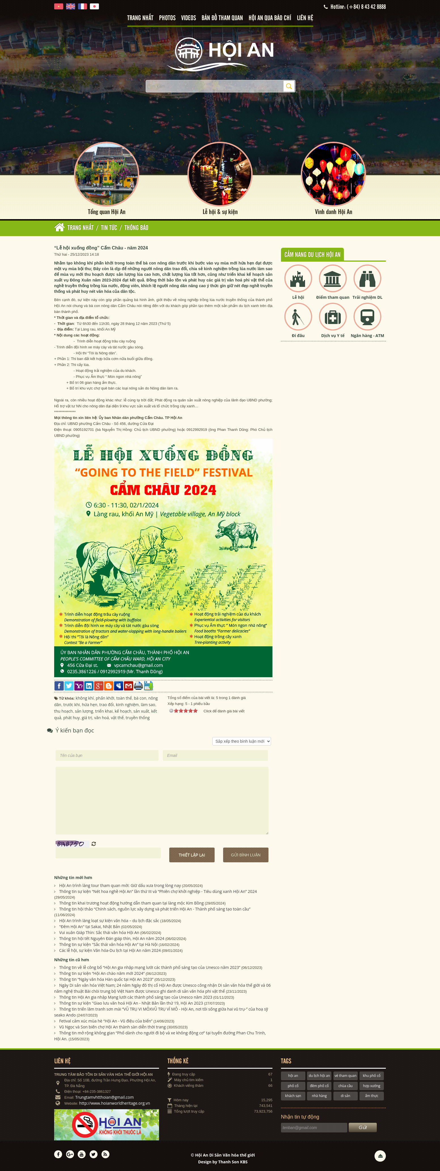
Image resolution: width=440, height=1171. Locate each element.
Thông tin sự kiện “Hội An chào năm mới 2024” (102, 973)
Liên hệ (305, 18)
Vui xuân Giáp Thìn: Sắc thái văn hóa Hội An (99, 932)
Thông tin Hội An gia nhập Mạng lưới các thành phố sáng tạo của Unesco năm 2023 (135, 997)
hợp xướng (371, 1085)
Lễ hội (298, 297)
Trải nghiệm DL (367, 297)
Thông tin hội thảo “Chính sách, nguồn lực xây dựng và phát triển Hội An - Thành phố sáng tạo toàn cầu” (155, 909)
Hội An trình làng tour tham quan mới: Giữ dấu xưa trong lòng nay (120, 885)
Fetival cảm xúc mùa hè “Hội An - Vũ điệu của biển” (106, 1021)
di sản (345, 1096)
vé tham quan (345, 1075)
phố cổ (293, 1085)
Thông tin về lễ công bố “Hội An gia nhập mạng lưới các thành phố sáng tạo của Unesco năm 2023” (149, 967)
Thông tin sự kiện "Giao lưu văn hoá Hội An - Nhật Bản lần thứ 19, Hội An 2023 (131, 1003)
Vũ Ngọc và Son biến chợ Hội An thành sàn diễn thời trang (112, 1027)
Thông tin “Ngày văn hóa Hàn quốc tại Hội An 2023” (106, 979)
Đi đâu (298, 335)
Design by (223, 1161)
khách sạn (293, 1096)
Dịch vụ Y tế (332, 335)
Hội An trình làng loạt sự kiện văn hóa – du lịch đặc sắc (109, 920)
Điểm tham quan (333, 297)
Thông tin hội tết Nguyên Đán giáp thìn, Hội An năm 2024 (111, 938)
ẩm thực (371, 1096)
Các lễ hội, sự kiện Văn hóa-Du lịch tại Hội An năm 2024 (110, 950)
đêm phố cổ (319, 1085)
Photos (167, 18)
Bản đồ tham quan (222, 18)
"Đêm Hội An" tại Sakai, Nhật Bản (89, 926)
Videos (188, 18)
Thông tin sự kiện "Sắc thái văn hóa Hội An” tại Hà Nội (108, 944)
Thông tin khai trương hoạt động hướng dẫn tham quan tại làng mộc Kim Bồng (131, 903)
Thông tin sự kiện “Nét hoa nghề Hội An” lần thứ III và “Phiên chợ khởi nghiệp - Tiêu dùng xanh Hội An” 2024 (158, 891)
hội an (293, 1075)
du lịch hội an (319, 1075)
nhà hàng (319, 1096)
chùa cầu (346, 1085)
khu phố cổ (371, 1075)
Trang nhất (140, 18)
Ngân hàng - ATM (367, 335)
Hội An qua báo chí (270, 18)
